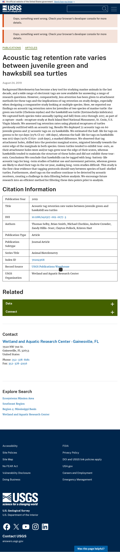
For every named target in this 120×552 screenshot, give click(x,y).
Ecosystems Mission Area (18, 398)
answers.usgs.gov (13, 541)
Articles (31, 47)
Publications (12, 47)
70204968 (38, 259)
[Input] (87, 9)
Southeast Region (14, 403)
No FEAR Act (10, 466)
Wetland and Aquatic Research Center (26, 414)
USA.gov (68, 466)
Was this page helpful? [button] (91, 548)
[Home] (12, 11)
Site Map (8, 459)
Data (9, 303)
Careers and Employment (77, 473)
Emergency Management (77, 479)
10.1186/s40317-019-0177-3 (49, 217)
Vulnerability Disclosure (17, 473)
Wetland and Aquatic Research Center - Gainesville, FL (51, 341)
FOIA (66, 446)
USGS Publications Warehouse (50, 266)
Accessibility (10, 446)
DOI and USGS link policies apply (82, 459)
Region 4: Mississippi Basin (19, 409)
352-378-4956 (17, 363)
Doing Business (11, 479)
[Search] (105, 9)
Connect (11, 311)
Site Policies (10, 452)
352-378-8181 (20, 359)
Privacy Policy (71, 452)
